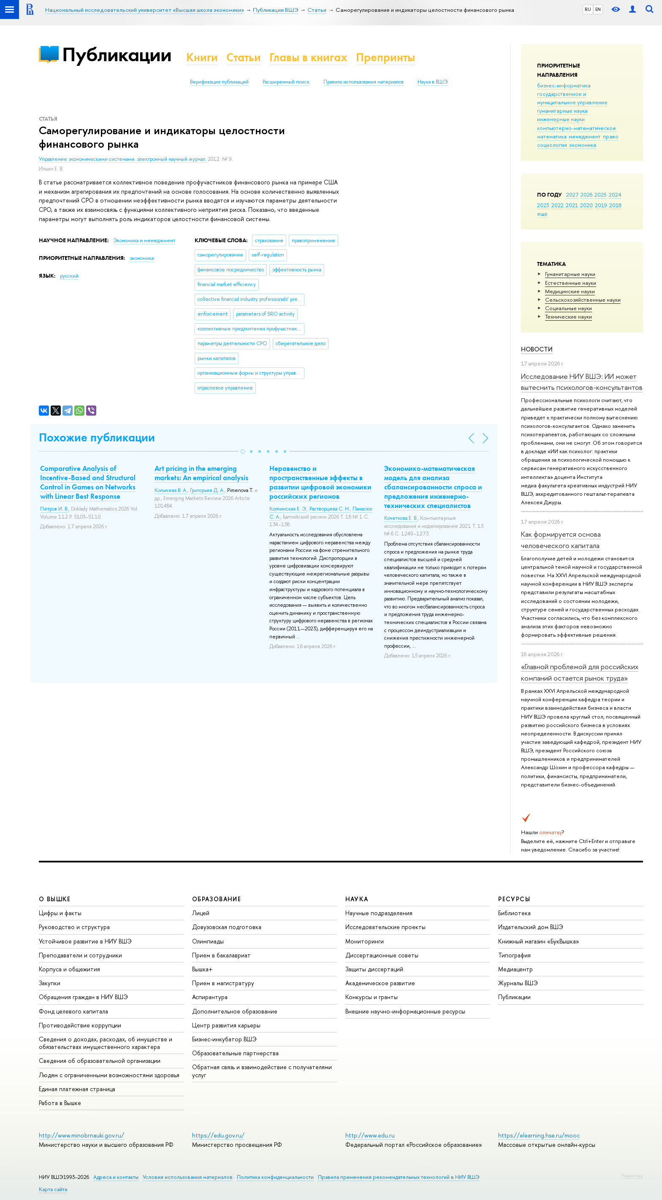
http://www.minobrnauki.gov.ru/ (81, 1135)
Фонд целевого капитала (73, 1011)
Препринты (385, 57)
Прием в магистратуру (223, 983)
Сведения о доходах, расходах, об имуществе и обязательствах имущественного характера (105, 1043)
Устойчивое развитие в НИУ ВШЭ (85, 941)
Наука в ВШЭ (433, 81)
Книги (202, 57)
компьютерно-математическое (576, 128)
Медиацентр (515, 969)
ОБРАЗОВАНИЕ (216, 899)
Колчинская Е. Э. (288, 508)
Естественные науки (570, 282)
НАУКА (357, 899)
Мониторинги (364, 941)
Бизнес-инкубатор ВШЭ (224, 1039)
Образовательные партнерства (235, 1053)
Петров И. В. (54, 508)
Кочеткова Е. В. (401, 518)
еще (542, 213)
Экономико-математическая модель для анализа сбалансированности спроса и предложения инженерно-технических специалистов (433, 487)
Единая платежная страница (77, 1089)
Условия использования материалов (188, 1177)
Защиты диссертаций (374, 969)
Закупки (49, 983)
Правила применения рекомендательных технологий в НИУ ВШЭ (399, 1177)
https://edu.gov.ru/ (218, 1135)
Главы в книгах (308, 57)
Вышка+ (202, 969)
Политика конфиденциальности (275, 1177)
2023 (543, 205)
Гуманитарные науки (570, 274)
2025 (600, 194)
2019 (601, 205)
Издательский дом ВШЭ (530, 927)
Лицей (200, 913)
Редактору (632, 1175)
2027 (572, 194)
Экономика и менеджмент (144, 240)
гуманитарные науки (562, 110)
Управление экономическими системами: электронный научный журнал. (123, 159)
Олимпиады (208, 941)
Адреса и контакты (115, 1177)
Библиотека (514, 913)
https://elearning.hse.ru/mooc (539, 1135)
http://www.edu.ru (370, 1135)
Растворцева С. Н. (329, 508)
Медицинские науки (570, 291)
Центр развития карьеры (226, 1025)
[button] (243, 451)
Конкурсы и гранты (371, 997)
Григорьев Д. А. (207, 490)
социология (552, 145)
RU (588, 9)
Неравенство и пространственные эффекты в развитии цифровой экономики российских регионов (320, 482)
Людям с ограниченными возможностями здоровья (109, 1075)
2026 (586, 194)
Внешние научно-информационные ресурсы (405, 1011)
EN (598, 9)
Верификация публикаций (219, 81)
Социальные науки (568, 308)
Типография (514, 955)
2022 (557, 205)
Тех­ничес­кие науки (568, 316)
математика (552, 136)
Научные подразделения (378, 913)
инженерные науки (561, 119)
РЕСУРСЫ (514, 899)
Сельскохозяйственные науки (583, 299)
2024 (615, 194)
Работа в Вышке (60, 1103)
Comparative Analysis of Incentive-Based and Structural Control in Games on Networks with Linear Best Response (88, 482)
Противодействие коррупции (80, 1025)
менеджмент (585, 136)
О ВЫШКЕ (55, 899)
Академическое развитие (380, 983)
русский (69, 276)
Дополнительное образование (234, 1011)
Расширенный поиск (286, 81)
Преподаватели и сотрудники (80, 955)
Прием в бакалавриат (221, 955)
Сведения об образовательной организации (99, 1061)
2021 (572, 205)
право (611, 136)
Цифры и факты (60, 913)
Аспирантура (210, 997)
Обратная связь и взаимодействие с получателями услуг (262, 1070)
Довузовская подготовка (226, 927)
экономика (582, 145)
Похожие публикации (97, 437)
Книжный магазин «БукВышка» (538, 941)
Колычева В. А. (171, 490)
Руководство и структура (74, 927)
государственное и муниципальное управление (572, 98)
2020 (586, 205)
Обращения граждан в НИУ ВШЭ (83, 997)
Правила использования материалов (363, 81)
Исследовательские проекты (385, 927)
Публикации (116, 54)
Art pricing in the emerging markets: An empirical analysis (201, 473)
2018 (615, 205)
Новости (537, 349)
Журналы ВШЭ (518, 983)
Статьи (243, 57)
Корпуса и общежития (69, 969)
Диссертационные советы (381, 955)
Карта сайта (53, 1189)
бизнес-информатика (564, 85)
